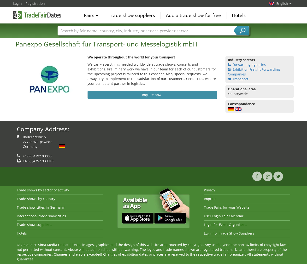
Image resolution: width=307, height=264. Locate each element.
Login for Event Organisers (225, 224)
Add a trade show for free (193, 15)
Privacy (209, 190)
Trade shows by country (36, 198)
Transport (238, 79)
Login (17, 3)
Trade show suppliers (132, 15)
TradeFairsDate (37, 15)
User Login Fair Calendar (223, 216)
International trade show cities (41, 216)
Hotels (239, 15)
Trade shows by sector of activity (43, 190)
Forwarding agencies (247, 64)
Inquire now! (152, 94)
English (283, 3)
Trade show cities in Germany (41, 207)
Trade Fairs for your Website (226, 207)
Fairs (91, 15)
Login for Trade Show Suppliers (229, 233)
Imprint (210, 198)
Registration (35, 3)
